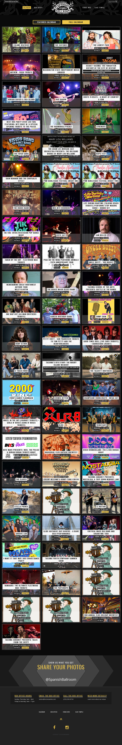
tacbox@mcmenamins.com (47, 699)
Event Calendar (48, 743)
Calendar (26, 7)
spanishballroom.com (11, 1)
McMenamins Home (73, 743)
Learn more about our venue (97, 699)
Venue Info (86, 7)
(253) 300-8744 (68, 699)
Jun (115, 369)
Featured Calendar (46, 22)
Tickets (25, 50)
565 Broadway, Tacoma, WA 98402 (107, 743)
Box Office (38, 7)
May (116, 364)
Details (17, 50)
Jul (115, 373)
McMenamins (65, 734)
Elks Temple (100, 7)
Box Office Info (60, 743)
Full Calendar (76, 22)
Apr (116, 360)
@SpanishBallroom (61, 679)
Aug (116, 378)
